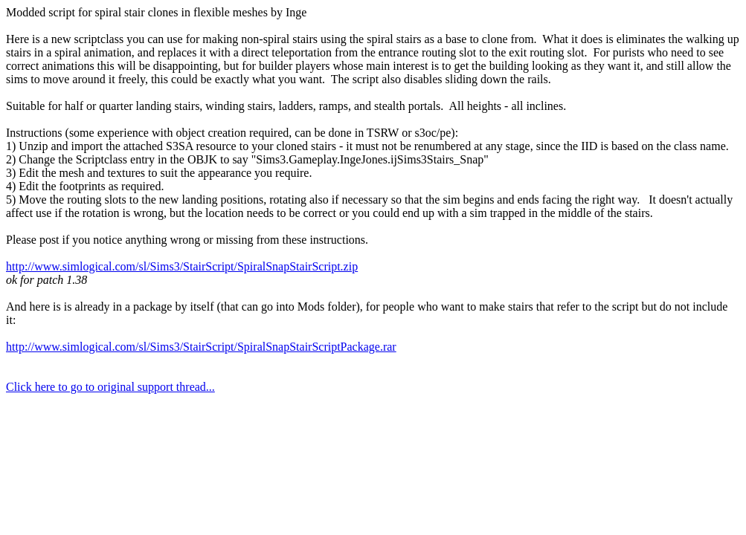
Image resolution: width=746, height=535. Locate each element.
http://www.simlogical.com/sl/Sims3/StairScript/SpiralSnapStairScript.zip (182, 266)
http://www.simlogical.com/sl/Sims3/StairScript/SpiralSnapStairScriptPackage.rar (201, 346)
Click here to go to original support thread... (110, 386)
